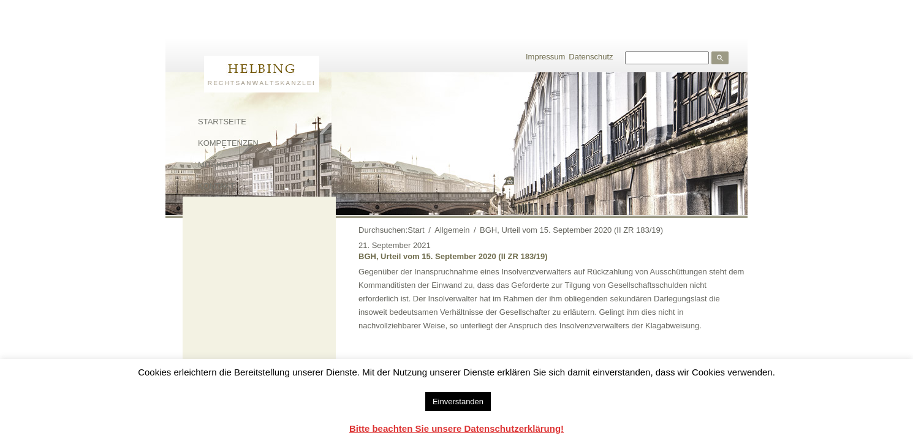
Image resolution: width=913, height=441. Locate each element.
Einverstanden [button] (458, 401)
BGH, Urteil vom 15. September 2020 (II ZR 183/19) (453, 256)
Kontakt (216, 185)
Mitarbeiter (224, 164)
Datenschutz (591, 56)
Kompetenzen (228, 143)
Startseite (222, 121)
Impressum (545, 56)
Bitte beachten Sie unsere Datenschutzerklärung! (456, 428)
